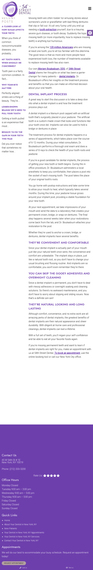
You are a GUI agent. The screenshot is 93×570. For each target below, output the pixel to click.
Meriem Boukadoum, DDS (51, 68)
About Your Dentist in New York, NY (20, 524)
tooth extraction (47, 29)
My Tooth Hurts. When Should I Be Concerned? (11, 63)
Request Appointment (14, 563)
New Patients (10, 528)
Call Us (23, 568)
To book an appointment (67, 353)
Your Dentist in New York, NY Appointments (24, 532)
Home (7, 520)
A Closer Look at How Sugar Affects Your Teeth (13, 30)
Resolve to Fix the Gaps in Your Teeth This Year (12, 135)
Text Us (69, 568)
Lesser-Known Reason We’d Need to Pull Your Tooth (14, 110)
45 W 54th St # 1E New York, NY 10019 (12, 461)
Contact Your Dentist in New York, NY (21, 540)
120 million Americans (61, 47)
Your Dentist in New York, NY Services (21, 536)
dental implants (67, 76)
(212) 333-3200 (17, 469)
